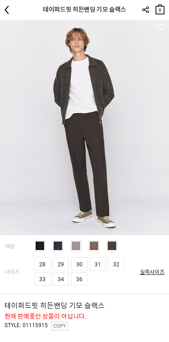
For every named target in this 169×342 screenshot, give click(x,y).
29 (61, 264)
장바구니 (160, 7)
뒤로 (9, 10)
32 (116, 264)
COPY (59, 326)
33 (42, 279)
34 (61, 279)
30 (79, 264)
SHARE (145, 10)
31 (98, 264)
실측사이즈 (152, 272)
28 (42, 264)
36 (79, 279)
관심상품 (161, 27)
